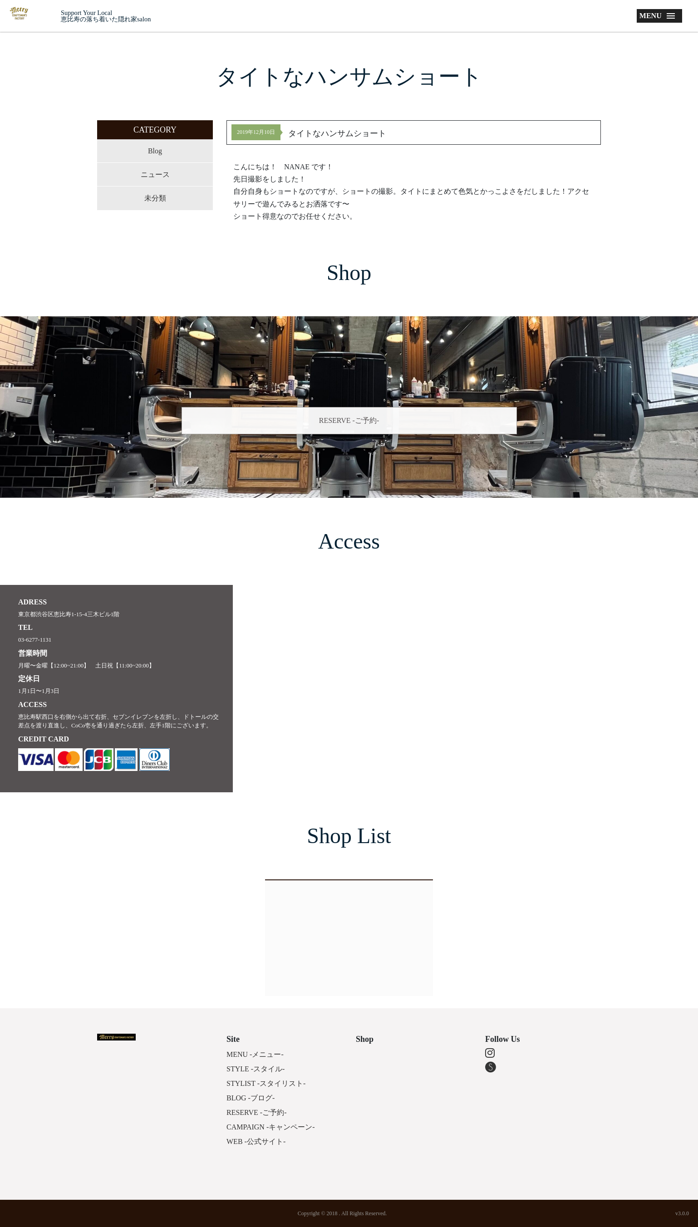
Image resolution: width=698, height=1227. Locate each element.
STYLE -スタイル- (255, 1069)
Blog (155, 151)
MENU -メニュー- (255, 1054)
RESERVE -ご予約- (349, 420)
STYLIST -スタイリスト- (265, 1083)
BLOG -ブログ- (250, 1098)
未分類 (155, 198)
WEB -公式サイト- (255, 1141)
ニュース (155, 174)
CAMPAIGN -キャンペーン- (270, 1127)
